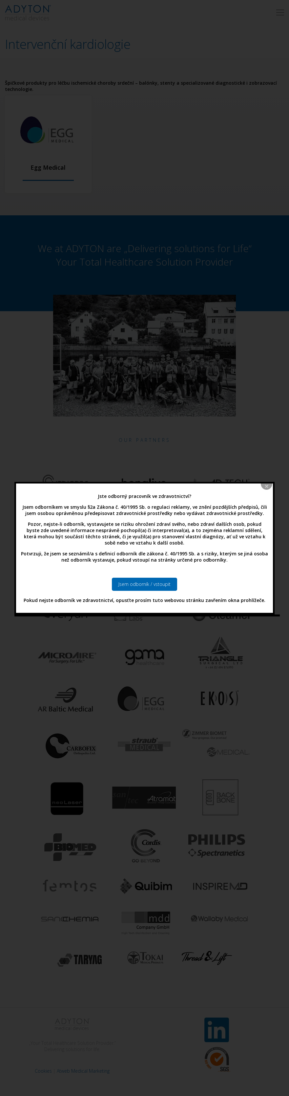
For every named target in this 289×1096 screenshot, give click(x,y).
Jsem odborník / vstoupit (144, 551)
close (266, 453)
